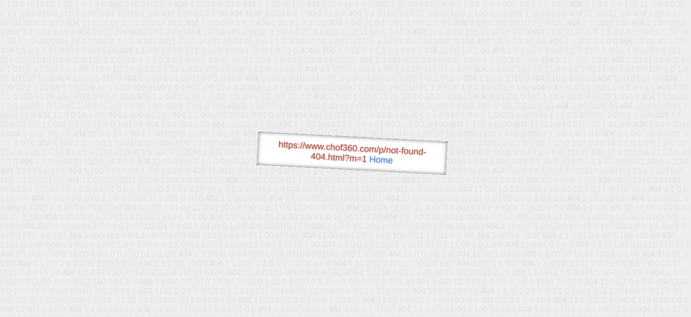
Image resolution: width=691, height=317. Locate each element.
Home (381, 159)
